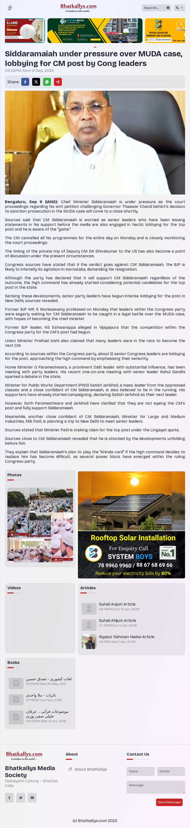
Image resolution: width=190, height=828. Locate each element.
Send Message (169, 802)
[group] (95, 31)
